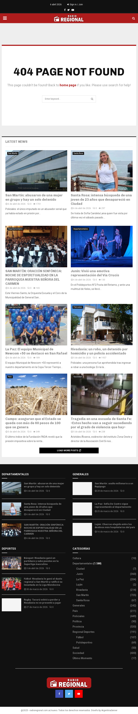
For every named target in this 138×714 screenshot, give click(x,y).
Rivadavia (82, 589)
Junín (79, 573)
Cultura (77, 558)
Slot (4, 620)
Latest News (16, 142)
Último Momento (82, 658)
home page (68, 85)
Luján (79, 584)
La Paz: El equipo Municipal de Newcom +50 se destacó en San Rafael (36, 351)
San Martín (12, 153)
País (10, 377)
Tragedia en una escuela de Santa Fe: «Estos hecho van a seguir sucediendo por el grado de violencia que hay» (101, 423)
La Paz (80, 579)
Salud (76, 647)
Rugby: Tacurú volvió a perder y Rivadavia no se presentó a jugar (42, 601)
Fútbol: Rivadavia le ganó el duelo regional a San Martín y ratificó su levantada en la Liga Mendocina (43, 581)
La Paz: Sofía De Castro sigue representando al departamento (113, 505)
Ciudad (80, 568)
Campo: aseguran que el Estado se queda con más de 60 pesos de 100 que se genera (33, 423)
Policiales (77, 307)
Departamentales (15, 229)
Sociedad (77, 377)
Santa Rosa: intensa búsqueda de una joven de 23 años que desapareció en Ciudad (101, 199)
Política (77, 621)
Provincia (78, 626)
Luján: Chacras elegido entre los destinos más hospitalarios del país (115, 526)
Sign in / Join (75, 4)
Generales (79, 605)
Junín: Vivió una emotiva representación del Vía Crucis (95, 273)
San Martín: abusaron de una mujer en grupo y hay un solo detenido (34, 197)
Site (9, 620)
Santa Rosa (78, 153)
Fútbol (80, 637)
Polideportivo (84, 642)
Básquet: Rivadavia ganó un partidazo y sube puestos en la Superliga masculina (41, 561)
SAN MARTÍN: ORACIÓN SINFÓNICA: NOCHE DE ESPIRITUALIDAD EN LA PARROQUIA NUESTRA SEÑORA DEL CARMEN (33, 277)
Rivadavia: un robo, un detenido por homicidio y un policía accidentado (99, 351)
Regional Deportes (84, 631)
